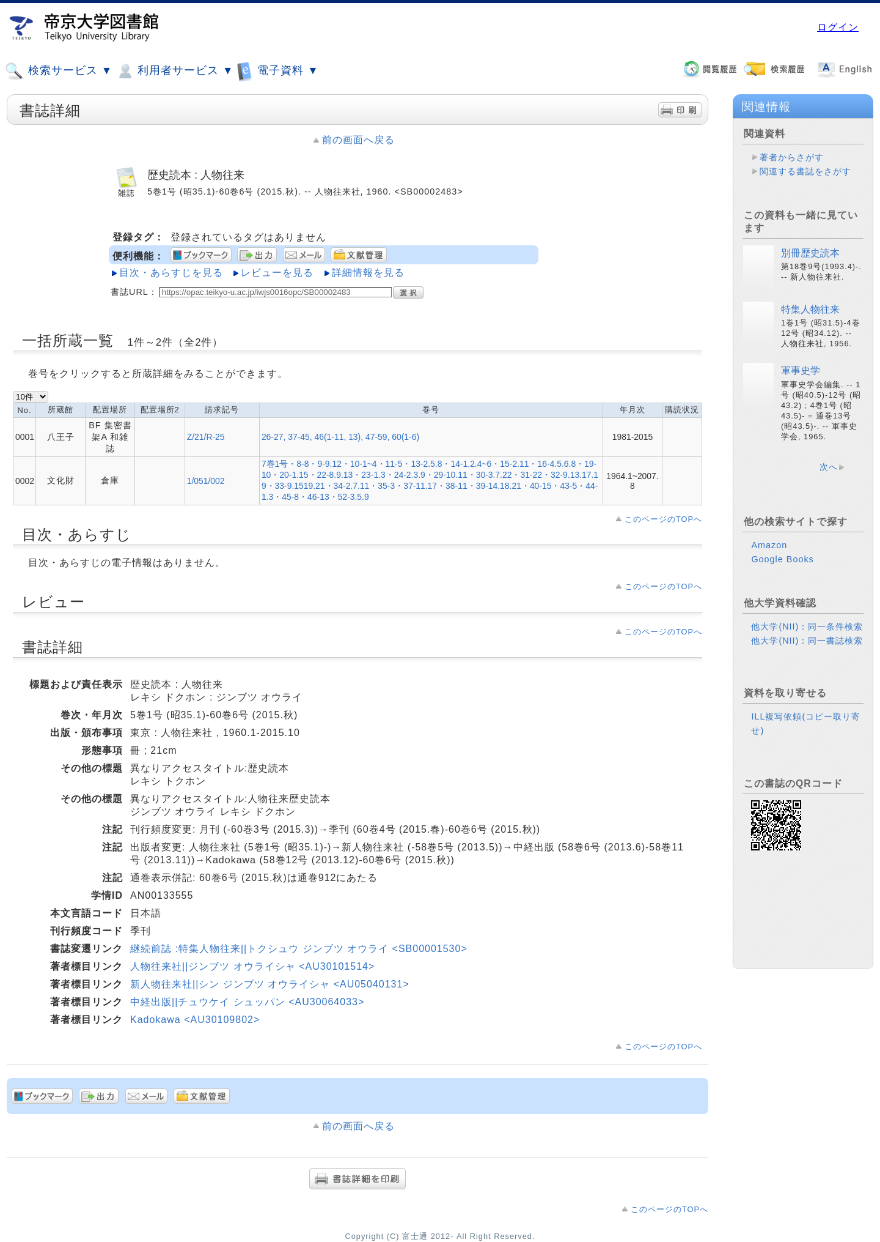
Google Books (782, 559)
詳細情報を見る (368, 272)
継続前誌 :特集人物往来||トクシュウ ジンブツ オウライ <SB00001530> (299, 948)
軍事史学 (800, 370)
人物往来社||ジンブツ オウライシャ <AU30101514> (252, 966)
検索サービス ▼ (58, 71)
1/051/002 (206, 481)
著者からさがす (792, 157)
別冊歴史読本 (810, 253)
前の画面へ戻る (358, 140)
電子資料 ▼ (277, 70)
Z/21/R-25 (206, 437)
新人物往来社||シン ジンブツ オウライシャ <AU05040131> (269, 984)
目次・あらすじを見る (171, 272)
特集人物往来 (810, 309)
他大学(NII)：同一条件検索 (807, 626)
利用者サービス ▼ (174, 71)
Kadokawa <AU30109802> (195, 1019)
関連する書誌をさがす (805, 171)
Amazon (769, 545)
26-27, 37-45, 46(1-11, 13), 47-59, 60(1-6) (340, 437)
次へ (829, 467)
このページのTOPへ (663, 519)
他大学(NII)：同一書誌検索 (807, 640)
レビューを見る (277, 272)
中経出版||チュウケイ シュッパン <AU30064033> (247, 1002)
